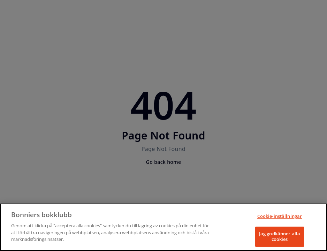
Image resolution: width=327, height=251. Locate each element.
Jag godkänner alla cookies (279, 236)
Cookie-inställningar (279, 216)
